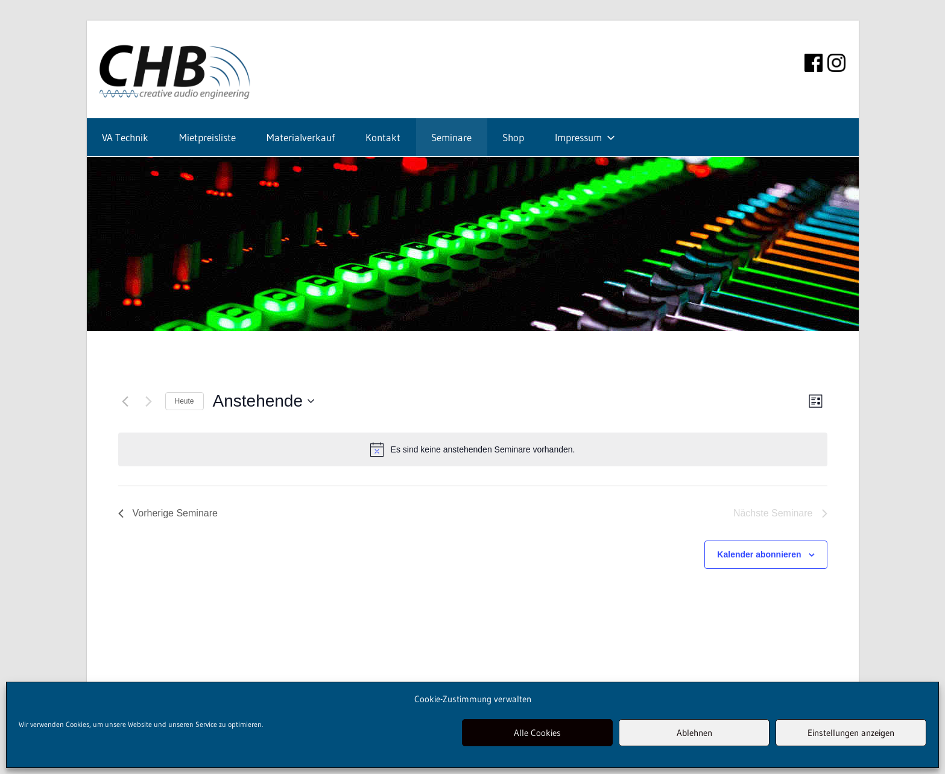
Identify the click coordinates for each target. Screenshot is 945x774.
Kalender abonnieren (759, 554)
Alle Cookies (537, 732)
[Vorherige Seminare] (125, 401)
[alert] (472, 449)
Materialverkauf (301, 137)
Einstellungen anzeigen (851, 732)
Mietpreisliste (207, 137)
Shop (513, 137)
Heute (184, 401)
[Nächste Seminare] (149, 401)
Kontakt (382, 137)
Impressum (585, 137)
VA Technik (125, 137)
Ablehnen (694, 732)
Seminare (451, 137)
